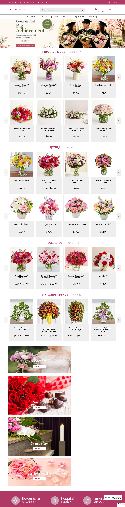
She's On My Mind (103, 224)
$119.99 (103, 136)
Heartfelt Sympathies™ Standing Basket (49, 329)
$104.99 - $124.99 (22, 335)
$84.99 (49, 136)
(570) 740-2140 (16, 2)
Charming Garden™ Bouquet (76, 181)
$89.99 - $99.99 (49, 188)
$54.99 (103, 232)
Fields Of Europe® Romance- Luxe (49, 277)
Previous (6, 77)
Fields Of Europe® (103, 85)
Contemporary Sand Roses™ (103, 129)
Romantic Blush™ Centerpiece (76, 129)
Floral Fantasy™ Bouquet (49, 181)
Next (119, 77)
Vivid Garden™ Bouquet (76, 86)
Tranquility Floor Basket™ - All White (21, 329)
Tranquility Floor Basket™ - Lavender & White (103, 329)
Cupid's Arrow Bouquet (76, 224)
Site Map (112, 505)
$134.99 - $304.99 (76, 335)
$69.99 (103, 188)
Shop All (74, 52)
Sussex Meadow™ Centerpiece (49, 129)
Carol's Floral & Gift (17, 9)
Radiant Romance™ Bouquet (76, 277)
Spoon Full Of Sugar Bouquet (21, 225)
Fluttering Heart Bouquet (49, 225)
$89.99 (76, 92)
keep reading (48, 450)
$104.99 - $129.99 (49, 283)
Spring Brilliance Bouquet (103, 181)
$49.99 (49, 232)
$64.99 (22, 136)
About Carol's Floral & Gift (18, 444)
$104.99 (21, 92)
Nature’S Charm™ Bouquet (21, 86)
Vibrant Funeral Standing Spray (76, 329)
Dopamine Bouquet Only (21, 129)
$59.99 (22, 232)
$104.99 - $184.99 (49, 335)
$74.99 (49, 92)
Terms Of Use (93, 505)
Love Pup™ (103, 276)
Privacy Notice (103, 505)
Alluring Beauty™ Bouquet (49, 86)
